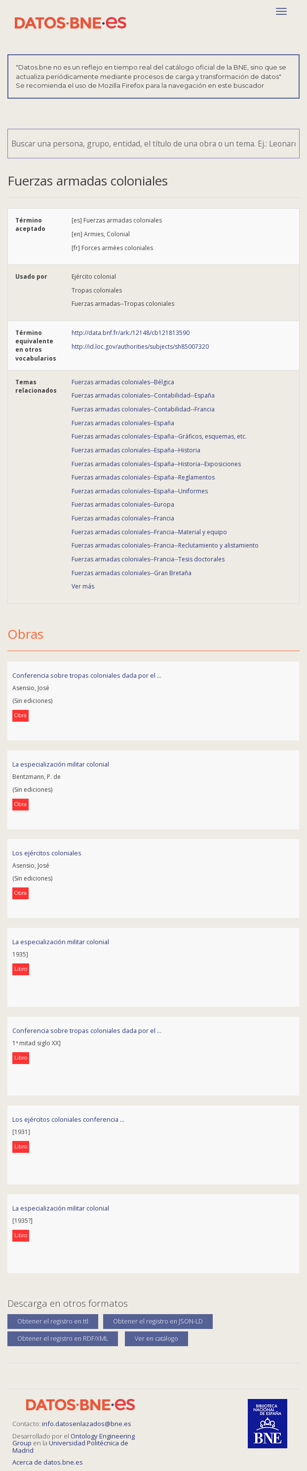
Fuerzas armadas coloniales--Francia (123, 518)
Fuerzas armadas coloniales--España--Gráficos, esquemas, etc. (159, 436)
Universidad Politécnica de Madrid (70, 1446)
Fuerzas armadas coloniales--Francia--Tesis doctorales (148, 559)
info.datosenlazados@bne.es (86, 1423)
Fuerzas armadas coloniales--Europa (123, 504)
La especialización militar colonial (60, 764)
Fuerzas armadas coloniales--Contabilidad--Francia (143, 409)
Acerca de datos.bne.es (47, 1462)
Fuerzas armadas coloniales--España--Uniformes (140, 491)
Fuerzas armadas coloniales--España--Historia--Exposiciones (156, 464)
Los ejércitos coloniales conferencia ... (68, 1119)
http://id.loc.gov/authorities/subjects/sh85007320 (140, 346)
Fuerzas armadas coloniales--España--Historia (136, 450)
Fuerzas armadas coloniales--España (123, 423)
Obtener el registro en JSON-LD (158, 1321)
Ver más (83, 586)
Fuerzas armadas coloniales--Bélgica (123, 382)
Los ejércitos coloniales (46, 852)
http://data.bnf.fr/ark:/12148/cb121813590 (131, 333)
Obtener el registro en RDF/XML (62, 1338)
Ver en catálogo (156, 1338)
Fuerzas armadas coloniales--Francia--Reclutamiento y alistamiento (165, 545)
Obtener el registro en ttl (52, 1321)
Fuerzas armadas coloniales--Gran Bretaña (132, 573)
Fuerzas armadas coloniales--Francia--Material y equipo (149, 532)
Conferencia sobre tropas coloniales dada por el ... (86, 675)
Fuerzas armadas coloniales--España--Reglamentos (143, 477)
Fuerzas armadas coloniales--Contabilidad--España (143, 395)
